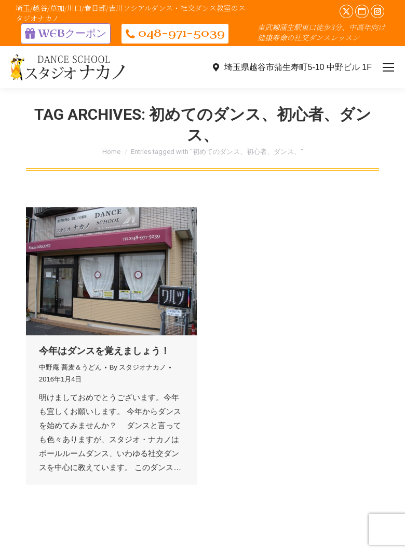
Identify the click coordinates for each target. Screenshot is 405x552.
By (138, 367)
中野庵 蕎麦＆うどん (70, 367)
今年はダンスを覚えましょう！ (104, 351)
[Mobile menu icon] (388, 67)
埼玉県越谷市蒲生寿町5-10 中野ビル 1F (291, 67)
